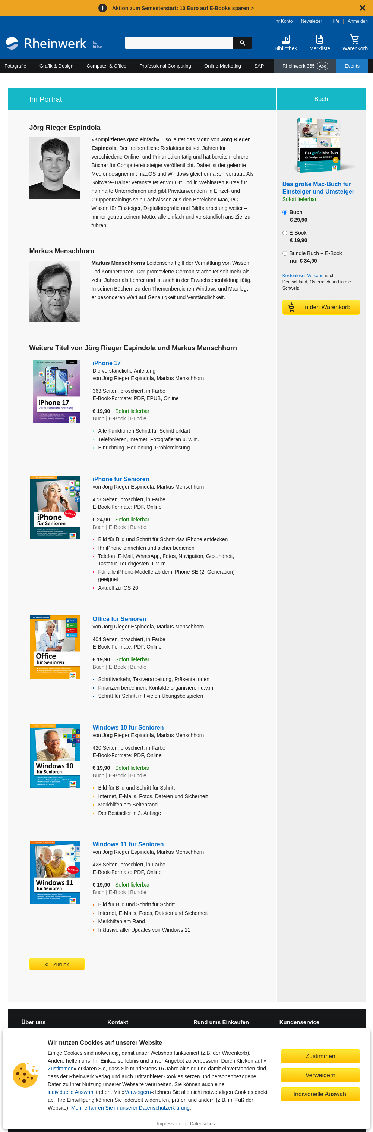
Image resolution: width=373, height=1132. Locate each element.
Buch (294, 216)
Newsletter (311, 21)
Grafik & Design (56, 66)
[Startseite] (53, 44)
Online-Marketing (222, 66)
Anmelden (358, 21)
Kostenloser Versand (303, 275)
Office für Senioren (119, 619)
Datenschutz (203, 1123)
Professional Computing (165, 66)
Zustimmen (60, 1069)
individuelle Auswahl (71, 1092)
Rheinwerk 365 (305, 66)
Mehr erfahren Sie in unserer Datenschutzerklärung (130, 1108)
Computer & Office (106, 66)
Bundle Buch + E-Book (312, 257)
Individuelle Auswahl (321, 1094)
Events (352, 66)
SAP (259, 66)
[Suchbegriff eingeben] (179, 43)
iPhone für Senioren (121, 479)
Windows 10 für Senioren (128, 727)
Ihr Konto (284, 21)
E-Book (294, 236)
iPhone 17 (148, 367)
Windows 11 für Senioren (128, 844)
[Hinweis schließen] (362, 8)
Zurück (61, 965)
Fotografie (15, 66)
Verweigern (138, 1092)
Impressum (168, 1123)
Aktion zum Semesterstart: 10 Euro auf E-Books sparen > (183, 8)
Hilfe (335, 21)
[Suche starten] (242, 43)
